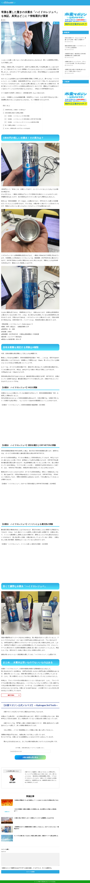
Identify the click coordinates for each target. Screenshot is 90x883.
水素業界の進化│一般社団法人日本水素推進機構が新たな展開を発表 (75, 54)
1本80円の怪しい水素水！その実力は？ (14, 110)
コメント (3, 851)
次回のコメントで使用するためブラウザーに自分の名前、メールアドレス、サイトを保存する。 (27, 868)
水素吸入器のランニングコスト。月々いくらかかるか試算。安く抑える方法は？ (75, 62)
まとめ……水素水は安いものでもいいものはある (16, 128)
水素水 (3, 20)
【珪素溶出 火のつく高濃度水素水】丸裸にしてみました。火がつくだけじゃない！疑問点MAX (36, 827)
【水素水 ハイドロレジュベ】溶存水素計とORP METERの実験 (22, 119)
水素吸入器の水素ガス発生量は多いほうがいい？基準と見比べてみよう (75, 70)
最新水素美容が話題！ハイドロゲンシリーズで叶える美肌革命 (75, 46)
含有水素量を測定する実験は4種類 (13, 113)
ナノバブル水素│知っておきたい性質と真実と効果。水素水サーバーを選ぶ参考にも (36, 836)
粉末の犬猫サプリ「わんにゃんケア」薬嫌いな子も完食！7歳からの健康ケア (75, 38)
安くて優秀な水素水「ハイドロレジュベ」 (15, 125)
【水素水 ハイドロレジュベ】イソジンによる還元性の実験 (21, 122)
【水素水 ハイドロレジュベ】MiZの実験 (16, 116)
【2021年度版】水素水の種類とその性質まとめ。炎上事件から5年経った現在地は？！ (35, 810)
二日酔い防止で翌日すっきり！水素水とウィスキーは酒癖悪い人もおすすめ (34, 818)
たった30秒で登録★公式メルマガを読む (45, 881)
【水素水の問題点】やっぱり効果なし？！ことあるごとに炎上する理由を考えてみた (36, 800)
